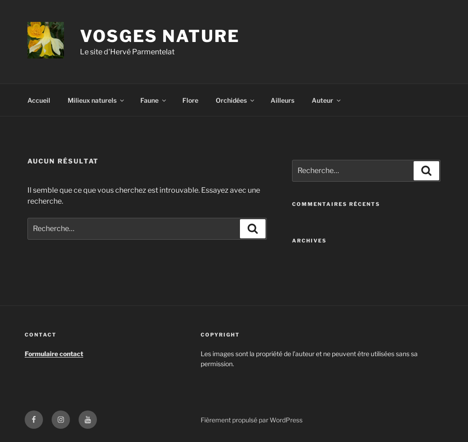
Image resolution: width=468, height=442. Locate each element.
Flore (190, 100)
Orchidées (235, 100)
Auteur (327, 100)
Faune (153, 100)
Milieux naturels (96, 100)
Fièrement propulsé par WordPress (252, 420)
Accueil (38, 100)
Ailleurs (282, 100)
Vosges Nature (159, 36)
